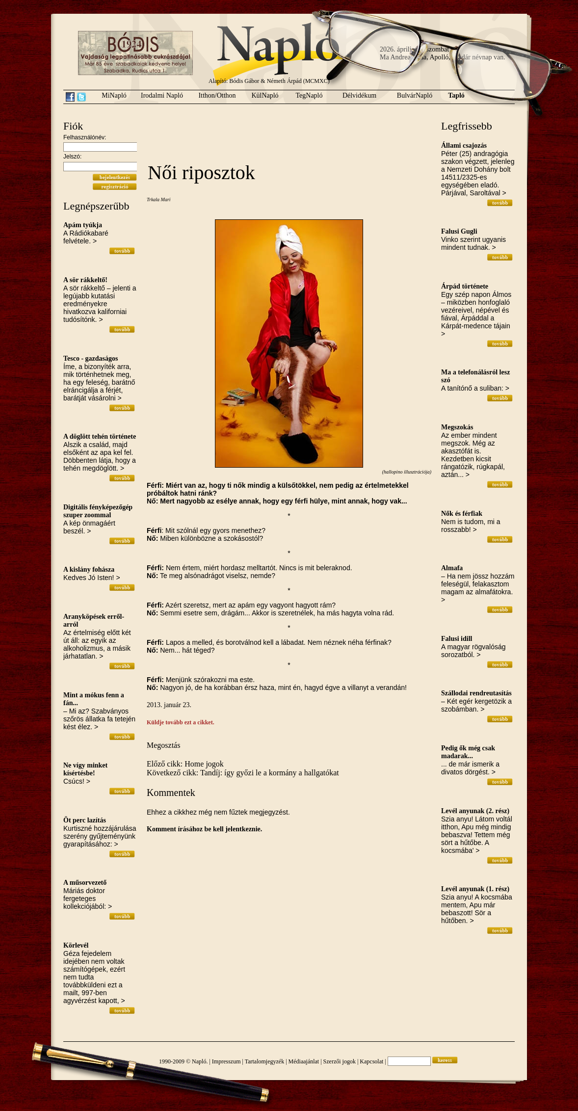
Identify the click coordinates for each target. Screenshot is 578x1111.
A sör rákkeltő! (85, 280)
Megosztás (163, 745)
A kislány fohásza (88, 569)
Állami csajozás (464, 145)
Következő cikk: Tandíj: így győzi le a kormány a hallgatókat (243, 772)
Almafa (452, 568)
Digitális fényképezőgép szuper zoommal (97, 511)
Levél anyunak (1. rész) (475, 889)
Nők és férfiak (461, 513)
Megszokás (457, 427)
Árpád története (464, 286)
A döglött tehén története (99, 436)
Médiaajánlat (304, 1061)
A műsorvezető (84, 882)
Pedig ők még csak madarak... (468, 752)
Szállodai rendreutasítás (476, 693)
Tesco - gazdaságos (90, 358)
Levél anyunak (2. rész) (475, 811)
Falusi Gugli (459, 231)
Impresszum (226, 1061)
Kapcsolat (371, 1061)
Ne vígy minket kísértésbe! (85, 769)
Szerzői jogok (339, 1061)
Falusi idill (456, 638)
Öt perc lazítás (84, 820)
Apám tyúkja (82, 225)
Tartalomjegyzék (264, 1061)
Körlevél (75, 945)
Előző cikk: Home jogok (185, 764)
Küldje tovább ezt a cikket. (180, 722)
